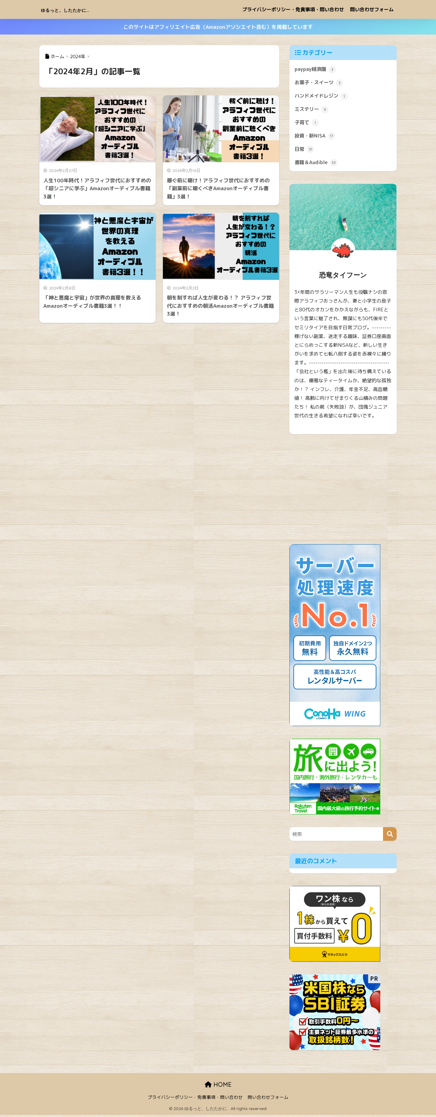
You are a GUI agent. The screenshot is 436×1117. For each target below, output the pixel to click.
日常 (305, 151)
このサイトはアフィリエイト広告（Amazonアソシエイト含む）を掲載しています (218, 26)
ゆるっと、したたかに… (81, 9)
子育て (307, 124)
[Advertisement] (343, 491)
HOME (218, 1086)
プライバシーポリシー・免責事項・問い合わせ (293, 9)
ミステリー (312, 110)
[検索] (390, 836)
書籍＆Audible (317, 164)
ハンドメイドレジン (323, 97)
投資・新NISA (316, 137)
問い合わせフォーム (372, 9)
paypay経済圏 (315, 69)
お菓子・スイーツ (320, 83)
